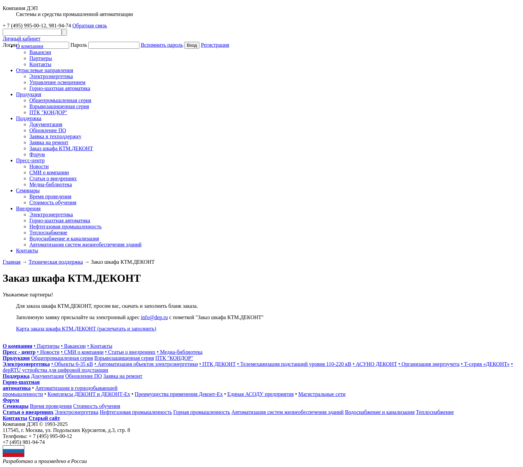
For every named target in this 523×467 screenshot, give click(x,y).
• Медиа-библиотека (179, 352)
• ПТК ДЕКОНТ (217, 364)
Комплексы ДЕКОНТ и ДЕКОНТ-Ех (88, 394)
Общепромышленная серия (60, 100)
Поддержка (28, 118)
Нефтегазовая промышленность (65, 226)
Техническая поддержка (56, 262)
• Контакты (99, 346)
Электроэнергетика (51, 76)
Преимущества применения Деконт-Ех (179, 394)
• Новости (48, 352)
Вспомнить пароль (162, 45)
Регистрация (215, 45)
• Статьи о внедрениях (130, 352)
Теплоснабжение (48, 232)
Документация (45, 124)
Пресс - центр (19, 352)
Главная (12, 262)
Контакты (40, 64)
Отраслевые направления (44, 70)
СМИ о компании (49, 172)
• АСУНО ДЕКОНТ (375, 364)
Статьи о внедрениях (53, 178)
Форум (37, 154)
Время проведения (50, 196)
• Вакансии (73, 346)
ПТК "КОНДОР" (48, 112)
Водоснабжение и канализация (64, 238)
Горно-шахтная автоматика (59, 88)
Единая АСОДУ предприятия (260, 394)
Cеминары (28, 190)
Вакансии (40, 52)
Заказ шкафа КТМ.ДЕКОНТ (61, 148)
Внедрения (28, 208)
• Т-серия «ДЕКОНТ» (485, 364)
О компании (29, 46)
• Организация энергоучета (428, 364)
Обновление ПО (47, 130)
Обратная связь (89, 25)
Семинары (16, 406)
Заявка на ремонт (48, 142)
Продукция (28, 94)
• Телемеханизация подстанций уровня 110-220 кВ (294, 364)
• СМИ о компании (82, 352)
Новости (39, 166)
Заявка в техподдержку (55, 136)
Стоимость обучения (52, 202)
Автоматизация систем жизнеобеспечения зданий (85, 244)
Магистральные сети (322, 394)
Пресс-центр (30, 160)
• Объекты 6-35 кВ (72, 364)
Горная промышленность (201, 412)
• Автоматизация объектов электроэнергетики (146, 364)
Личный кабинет (21, 38)
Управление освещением (57, 82)
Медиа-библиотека (50, 184)
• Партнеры (46, 346)
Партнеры (40, 58)
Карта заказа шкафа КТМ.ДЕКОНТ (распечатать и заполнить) (86, 328)
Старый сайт (44, 418)
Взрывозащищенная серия (59, 106)
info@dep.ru (154, 317)
